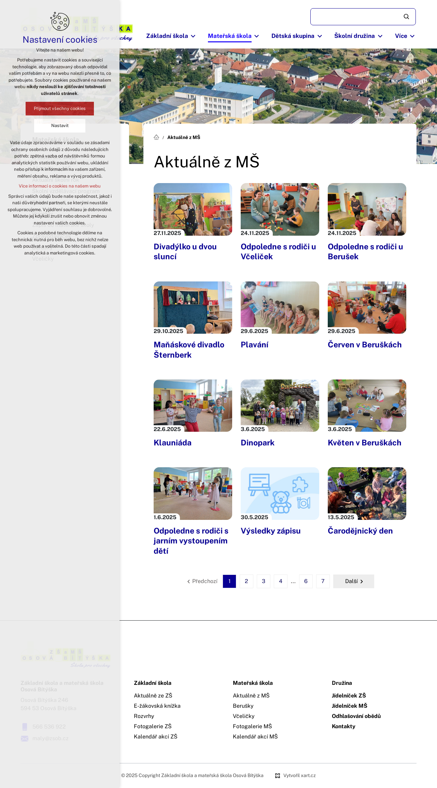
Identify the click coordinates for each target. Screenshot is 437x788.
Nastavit (60, 125)
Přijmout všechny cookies (60, 108)
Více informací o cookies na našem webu (60, 186)
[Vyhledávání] (407, 17)
